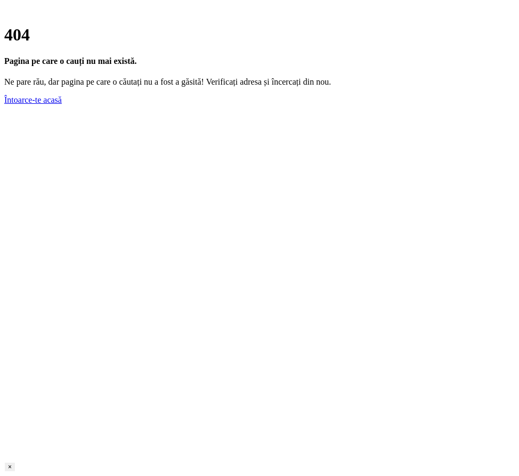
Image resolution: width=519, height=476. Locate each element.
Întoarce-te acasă (33, 99)
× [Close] (10, 467)
